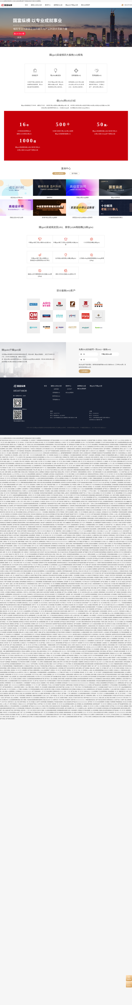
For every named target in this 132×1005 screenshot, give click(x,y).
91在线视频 (101, 687)
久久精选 (26, 632)
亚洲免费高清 (90, 446)
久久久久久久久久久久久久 (44, 529)
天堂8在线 (41, 446)
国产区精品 (3, 718)
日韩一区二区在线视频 (34, 493)
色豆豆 (98, 636)
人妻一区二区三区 (27, 645)
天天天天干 (95, 482)
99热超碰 (78, 440)
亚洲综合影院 (46, 453)
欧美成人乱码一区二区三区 (119, 562)
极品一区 (24, 444)
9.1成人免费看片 (93, 615)
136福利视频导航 (115, 448)
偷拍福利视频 (24, 518)
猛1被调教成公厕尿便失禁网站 (18, 522)
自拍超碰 (9, 640)
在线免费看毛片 (105, 685)
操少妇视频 (99, 476)
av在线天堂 (116, 446)
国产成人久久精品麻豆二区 (75, 529)
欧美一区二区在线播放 (85, 674)
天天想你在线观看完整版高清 (104, 556)
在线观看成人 (19, 446)
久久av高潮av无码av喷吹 (108, 661)
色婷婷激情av (19, 592)
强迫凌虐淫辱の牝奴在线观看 (89, 529)
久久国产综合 (116, 699)
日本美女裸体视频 (96, 510)
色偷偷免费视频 (4, 672)
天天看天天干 (122, 450)
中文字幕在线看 (54, 495)
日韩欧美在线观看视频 (73, 533)
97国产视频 (2, 469)
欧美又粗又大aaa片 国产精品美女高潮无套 (49, 505)
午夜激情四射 (108, 634)
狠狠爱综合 (80, 706)
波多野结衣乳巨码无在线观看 (119, 634)
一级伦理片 (61, 609)
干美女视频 (40, 480)
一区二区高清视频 (79, 611)
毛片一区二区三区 (116, 545)
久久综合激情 (94, 516)
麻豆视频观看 (66, 516)
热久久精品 (100, 531)
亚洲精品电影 (77, 695)
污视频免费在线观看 (23, 550)
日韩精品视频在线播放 (112, 554)
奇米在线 (33, 514)
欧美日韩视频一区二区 (44, 640)
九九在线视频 (94, 691)
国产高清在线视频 (16, 600)
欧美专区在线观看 (60, 708)
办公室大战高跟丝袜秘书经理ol (44, 543)
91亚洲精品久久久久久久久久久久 (23, 691)
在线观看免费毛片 (75, 524)
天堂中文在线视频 (71, 651)
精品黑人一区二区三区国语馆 (20, 628)
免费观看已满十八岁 (87, 623)
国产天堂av (64, 592)
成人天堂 (17, 701)
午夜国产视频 (16, 448)
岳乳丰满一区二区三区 (87, 645)
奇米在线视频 (72, 440)
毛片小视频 (103, 647)
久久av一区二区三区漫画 (11, 678)
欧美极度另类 (110, 552)
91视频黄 (118, 459)
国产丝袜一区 (13, 529)
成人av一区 (47, 585)
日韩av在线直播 (97, 712)
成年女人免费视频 (39, 472)
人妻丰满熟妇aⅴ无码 (56, 651)
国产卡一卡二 (117, 602)
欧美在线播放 (90, 577)
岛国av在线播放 (54, 491)
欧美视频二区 (74, 482)
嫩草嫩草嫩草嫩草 (86, 619)
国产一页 (120, 556)
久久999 (82, 573)
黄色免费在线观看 (52, 562)
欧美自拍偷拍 (121, 564)
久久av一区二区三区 (32, 585)
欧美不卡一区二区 (62, 579)
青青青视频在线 (104, 514)
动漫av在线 (101, 697)
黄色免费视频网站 (56, 482)
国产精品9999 (35, 655)
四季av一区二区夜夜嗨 (48, 455)
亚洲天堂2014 (11, 701)
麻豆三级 (52, 480)
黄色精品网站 (28, 450)
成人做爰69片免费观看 (91, 569)
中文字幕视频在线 (119, 463)
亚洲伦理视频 (3, 668)
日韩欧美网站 (95, 604)
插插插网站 (10, 524)
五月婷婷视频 (51, 604)
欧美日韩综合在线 (10, 617)
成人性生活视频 (41, 548)
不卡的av (24, 653)
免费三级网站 (8, 472)
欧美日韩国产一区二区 (87, 602)
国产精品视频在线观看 (114, 708)
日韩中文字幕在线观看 (14, 571)
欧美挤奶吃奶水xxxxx (55, 453)
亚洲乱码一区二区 (109, 636)
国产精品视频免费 (114, 632)
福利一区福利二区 (109, 543)
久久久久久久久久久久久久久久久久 (90, 585)
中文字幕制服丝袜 (29, 560)
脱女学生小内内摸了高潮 (10, 577)
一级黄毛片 (18, 613)
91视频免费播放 (9, 569)
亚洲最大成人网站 (73, 676)
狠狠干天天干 (71, 611)
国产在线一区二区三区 (25, 510)
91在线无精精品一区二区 (123, 569)
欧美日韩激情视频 (9, 463)
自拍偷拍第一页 (112, 712)
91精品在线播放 (113, 497)
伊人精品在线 (94, 467)
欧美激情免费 (31, 518)
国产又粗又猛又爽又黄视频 (108, 573)
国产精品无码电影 (96, 621)
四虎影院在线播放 (114, 444)
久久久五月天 (107, 714)
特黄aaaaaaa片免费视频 (43, 564)
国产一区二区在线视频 (26, 712)
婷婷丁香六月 (59, 640)
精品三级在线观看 (111, 529)
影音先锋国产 (126, 531)
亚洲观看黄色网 (65, 689)
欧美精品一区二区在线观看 (94, 486)
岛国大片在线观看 (60, 598)
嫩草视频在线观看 (69, 617)
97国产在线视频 (8, 581)
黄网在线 (85, 486)
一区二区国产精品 (122, 472)
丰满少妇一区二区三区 (5, 478)
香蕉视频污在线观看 (107, 617)
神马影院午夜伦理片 (66, 588)
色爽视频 (126, 706)
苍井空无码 (112, 575)
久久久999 (20, 674)
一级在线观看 (22, 697)
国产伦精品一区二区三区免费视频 (71, 672)
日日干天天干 (68, 499)
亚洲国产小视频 (37, 632)
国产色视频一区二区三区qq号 (74, 480)
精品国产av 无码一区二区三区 (39, 531)
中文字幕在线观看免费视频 (78, 558)
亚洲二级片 (21, 560)
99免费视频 (114, 638)
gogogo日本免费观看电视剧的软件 (36, 596)
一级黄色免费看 (71, 518)
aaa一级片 (45, 450)
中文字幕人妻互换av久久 (82, 520)
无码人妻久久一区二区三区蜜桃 (115, 621)
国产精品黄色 (43, 476)
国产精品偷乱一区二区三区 (118, 710)
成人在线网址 (10, 505)
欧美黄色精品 (105, 708)
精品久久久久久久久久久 (15, 440)
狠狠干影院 (117, 689)
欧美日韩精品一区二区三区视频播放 (52, 583)
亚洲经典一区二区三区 (57, 704)
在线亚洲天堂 (41, 558)
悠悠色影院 (5, 497)
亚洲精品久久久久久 (114, 653)
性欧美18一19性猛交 (104, 575)
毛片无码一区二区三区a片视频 (116, 474)
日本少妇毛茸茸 (109, 592)
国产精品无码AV (125, 647)
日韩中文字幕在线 (120, 535)
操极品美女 (118, 524)
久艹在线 (88, 493)
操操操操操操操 (67, 712)
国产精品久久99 (67, 642)
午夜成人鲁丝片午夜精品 (16, 657)
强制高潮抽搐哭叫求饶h (68, 560)
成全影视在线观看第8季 (83, 678)
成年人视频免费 (77, 465)
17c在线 (112, 689)
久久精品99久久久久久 (117, 531)
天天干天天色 (35, 674)
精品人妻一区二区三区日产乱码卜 (120, 680)
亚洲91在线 (39, 482)
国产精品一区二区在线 (116, 649)
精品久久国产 (86, 503)
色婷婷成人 (73, 545)
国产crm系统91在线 (62, 558)
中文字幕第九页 (20, 467)
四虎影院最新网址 (49, 444)
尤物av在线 (92, 668)
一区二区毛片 (99, 693)
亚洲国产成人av (67, 501)
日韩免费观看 (3, 524)
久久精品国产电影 (86, 588)
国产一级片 (92, 465)
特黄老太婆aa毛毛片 (95, 600)
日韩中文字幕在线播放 (62, 497)
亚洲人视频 (69, 550)
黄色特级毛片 (48, 617)
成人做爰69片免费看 (68, 575)
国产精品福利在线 (97, 685)
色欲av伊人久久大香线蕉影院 (117, 604)
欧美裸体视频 (46, 480)
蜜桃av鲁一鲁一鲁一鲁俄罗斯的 (54, 531)
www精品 (90, 670)
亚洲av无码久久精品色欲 (102, 535)
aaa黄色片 (67, 493)
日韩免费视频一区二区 (113, 691)
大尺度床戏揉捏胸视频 (7, 666)
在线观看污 (25, 670)
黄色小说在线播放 (22, 543)
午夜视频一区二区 (102, 537)
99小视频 (127, 611)
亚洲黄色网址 (78, 581)
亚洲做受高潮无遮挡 (80, 510)
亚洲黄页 (33, 623)
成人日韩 (26, 590)
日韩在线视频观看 (69, 598)
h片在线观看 (33, 661)
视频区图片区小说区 (124, 691)
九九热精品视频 (120, 518)
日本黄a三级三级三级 (39, 463)
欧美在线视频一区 (49, 463)
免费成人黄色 (23, 619)
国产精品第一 (72, 621)
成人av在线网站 (15, 697)
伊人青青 (78, 621)
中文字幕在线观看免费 (97, 655)
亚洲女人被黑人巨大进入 (86, 583)
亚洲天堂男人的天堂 (55, 638)
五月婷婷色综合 (123, 446)
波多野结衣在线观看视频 (91, 594)
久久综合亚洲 (89, 558)
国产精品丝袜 (74, 579)
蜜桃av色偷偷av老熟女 (119, 520)
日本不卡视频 (63, 714)
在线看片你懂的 (64, 697)
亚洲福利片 (94, 533)
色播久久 (48, 613)
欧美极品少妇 (79, 689)
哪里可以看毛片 (83, 638)
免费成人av (77, 655)
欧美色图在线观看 (89, 664)
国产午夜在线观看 (8, 545)
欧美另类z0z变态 (86, 592)
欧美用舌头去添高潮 (66, 482)
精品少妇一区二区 (27, 607)
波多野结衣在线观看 (75, 573)
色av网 (8, 480)
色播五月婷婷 (39, 592)
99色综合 (27, 621)
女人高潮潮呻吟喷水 (37, 465)
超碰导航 (7, 529)
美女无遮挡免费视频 (106, 484)
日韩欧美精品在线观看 (19, 598)
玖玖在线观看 (20, 636)
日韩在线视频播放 (65, 484)
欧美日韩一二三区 (25, 710)
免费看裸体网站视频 (76, 588)
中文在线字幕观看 (60, 499)
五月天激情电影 (20, 450)
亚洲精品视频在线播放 (119, 672)
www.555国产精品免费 (101, 554)
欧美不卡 (19, 653)
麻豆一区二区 (12, 467)
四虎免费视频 (39, 581)
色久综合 (68, 507)
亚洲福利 (82, 575)
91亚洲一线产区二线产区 (72, 446)
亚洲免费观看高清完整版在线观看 (57, 569)
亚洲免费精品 (12, 446)
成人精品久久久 (83, 640)
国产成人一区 (112, 524)
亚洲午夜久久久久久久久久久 (36, 569)
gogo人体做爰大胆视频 (5, 630)
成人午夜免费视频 (88, 497)
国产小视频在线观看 (94, 611)
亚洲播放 (102, 649)
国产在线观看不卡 (41, 590)
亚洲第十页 (114, 453)
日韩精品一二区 (105, 590)
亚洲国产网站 (6, 459)
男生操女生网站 (4, 680)
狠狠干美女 (35, 693)
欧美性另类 (56, 714)
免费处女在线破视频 (62, 467)
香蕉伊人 (86, 611)
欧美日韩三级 (117, 607)
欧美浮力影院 (124, 476)
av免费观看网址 (71, 526)
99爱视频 (71, 497)
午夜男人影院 (104, 621)
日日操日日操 (98, 640)
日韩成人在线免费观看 (101, 683)
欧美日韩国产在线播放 (13, 626)
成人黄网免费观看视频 (98, 670)
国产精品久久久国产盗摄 (13, 535)
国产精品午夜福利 (60, 632)
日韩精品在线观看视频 (34, 488)
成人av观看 (44, 533)
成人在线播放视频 (41, 621)
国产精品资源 (70, 655)
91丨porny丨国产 (107, 531)
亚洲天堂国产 (85, 455)
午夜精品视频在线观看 (103, 653)
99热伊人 (81, 453)
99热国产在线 (93, 636)
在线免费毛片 (25, 488)
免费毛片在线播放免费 (45, 545)
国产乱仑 (95, 497)
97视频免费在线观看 (118, 664)
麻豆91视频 (23, 699)
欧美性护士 (55, 636)
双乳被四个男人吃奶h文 (50, 600)
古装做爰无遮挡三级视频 (71, 678)
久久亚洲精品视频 (20, 708)
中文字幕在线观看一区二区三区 (62, 524)
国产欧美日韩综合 (127, 666)
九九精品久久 (23, 642)
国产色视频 (82, 450)
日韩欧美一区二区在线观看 (41, 687)
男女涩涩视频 (38, 533)
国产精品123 (35, 704)
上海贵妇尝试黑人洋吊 (93, 626)
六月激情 (36, 560)
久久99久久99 (119, 697)
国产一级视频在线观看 (69, 448)
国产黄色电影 (106, 495)
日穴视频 (104, 668)
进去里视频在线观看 (90, 607)
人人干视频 (60, 672)
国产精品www (126, 556)
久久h (65, 486)
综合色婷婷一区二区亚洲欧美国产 (57, 594)
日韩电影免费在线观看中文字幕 (82, 505)
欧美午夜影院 (69, 649)
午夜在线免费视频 (122, 685)
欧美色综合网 (42, 497)
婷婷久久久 (63, 510)
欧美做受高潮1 (8, 588)
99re (81, 655)
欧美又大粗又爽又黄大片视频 (48, 689)
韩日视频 (95, 537)
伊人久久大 (100, 545)
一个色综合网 (109, 450)
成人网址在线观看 (33, 491)
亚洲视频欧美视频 (21, 476)
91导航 (118, 657)
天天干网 (86, 507)
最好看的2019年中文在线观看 (32, 497)
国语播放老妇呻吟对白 (75, 619)
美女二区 (80, 670)
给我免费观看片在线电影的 (101, 659)
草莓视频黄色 (89, 522)
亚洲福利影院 (121, 642)
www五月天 (115, 611)
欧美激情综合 (70, 623)
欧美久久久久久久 (47, 550)
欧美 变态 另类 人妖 (10, 512)
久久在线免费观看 (24, 706)
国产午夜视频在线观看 (53, 450)
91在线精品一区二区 (79, 497)
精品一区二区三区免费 (32, 619)
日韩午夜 (110, 611)
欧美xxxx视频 (110, 507)
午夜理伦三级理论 (32, 543)
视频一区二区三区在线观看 (89, 556)
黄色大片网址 (45, 706)
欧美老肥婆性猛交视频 (120, 573)
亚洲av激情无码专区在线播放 (55, 575)
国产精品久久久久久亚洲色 (85, 685)
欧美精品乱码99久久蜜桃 (91, 630)
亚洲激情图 (82, 474)
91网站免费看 (124, 510)
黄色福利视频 (59, 642)
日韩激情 (129, 548)
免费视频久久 (66, 455)
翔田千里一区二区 (19, 554)
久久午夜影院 (73, 488)
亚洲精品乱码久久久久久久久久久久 (68, 613)
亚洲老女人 (65, 636)
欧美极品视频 (91, 495)
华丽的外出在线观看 (23, 478)
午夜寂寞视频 (35, 562)
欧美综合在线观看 (125, 545)
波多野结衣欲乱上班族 (50, 554)
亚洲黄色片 (79, 535)
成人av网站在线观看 (62, 600)
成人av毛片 (99, 661)
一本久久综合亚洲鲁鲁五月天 (27, 634)
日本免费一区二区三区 (108, 577)
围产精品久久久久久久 (48, 626)
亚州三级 (103, 526)
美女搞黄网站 (106, 689)
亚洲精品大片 (13, 450)
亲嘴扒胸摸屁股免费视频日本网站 (81, 469)
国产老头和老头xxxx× (92, 562)
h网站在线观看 (51, 598)
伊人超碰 (9, 453)
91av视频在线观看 (85, 632)
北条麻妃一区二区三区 (57, 461)
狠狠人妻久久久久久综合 (69, 596)
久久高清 (106, 524)
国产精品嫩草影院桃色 (123, 704)
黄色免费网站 (95, 444)
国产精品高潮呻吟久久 (8, 687)
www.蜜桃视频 (64, 518)
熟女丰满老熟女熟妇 (52, 552)
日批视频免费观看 (85, 545)
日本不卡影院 (57, 653)
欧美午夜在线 (88, 573)
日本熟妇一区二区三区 (109, 655)
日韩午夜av (75, 571)
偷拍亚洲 (83, 448)
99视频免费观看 (33, 657)
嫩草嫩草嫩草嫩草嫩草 (66, 453)
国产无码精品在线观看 (50, 596)
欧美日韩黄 (80, 507)
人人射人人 (66, 529)
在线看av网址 (10, 531)
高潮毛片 (120, 666)
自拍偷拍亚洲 (63, 450)
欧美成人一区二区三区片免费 (66, 495)
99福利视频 (15, 560)
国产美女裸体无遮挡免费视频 (99, 552)
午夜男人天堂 (28, 541)
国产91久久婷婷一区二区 (41, 520)
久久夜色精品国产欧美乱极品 (33, 647)
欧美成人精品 (44, 539)
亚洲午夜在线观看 (70, 459)
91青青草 (96, 518)
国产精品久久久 (61, 664)
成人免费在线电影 (106, 594)
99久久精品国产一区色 (81, 604)
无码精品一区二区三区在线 (42, 535)
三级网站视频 (28, 695)
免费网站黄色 (42, 541)
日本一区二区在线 (108, 598)
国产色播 (29, 704)
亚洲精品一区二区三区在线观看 (69, 566)
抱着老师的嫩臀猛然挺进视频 (20, 495)
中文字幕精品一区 (100, 469)
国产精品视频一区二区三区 (106, 571)
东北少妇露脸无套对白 (61, 556)
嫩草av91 (117, 455)
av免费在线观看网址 (102, 529)
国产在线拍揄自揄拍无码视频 (85, 482)
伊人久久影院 (29, 653)
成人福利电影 (32, 659)
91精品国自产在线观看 (39, 628)
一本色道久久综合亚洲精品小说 (45, 619)
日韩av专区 (22, 461)
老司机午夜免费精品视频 (58, 520)
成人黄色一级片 (14, 609)
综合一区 (74, 708)
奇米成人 (22, 442)
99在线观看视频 (30, 537)
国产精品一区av (87, 598)
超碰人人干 (10, 461)
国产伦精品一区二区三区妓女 (7, 655)
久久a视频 (40, 693)
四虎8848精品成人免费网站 (109, 678)
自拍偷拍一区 (67, 478)
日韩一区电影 (56, 577)
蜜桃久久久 (126, 623)
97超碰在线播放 (107, 545)
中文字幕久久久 (62, 543)
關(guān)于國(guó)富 (72, 5)
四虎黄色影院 (19, 645)
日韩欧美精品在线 (118, 501)
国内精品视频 (88, 499)
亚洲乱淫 (35, 653)
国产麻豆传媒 (16, 524)
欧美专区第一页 (15, 630)
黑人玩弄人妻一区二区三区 (46, 566)
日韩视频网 (94, 453)
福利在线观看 (15, 640)
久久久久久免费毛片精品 (56, 457)
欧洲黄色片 (43, 495)
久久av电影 (30, 628)
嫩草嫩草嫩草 (77, 560)
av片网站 (53, 693)
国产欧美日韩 (124, 615)
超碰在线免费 (98, 495)
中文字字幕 (61, 699)
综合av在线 (81, 659)
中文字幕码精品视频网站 (34, 689)
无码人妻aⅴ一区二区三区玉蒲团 (116, 590)
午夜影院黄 (76, 685)
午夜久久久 (26, 672)
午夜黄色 (105, 440)
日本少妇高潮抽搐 (109, 446)
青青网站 (85, 670)
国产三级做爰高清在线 (125, 467)
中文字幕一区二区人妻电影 (44, 461)
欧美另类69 (21, 615)
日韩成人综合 (30, 444)
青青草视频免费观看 (78, 543)
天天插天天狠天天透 (30, 442)
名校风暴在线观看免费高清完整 (30, 503)
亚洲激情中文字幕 (43, 562)
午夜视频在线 (98, 678)
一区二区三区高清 (4, 647)
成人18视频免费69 (100, 450)
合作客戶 (69, 389)
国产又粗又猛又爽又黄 (69, 668)
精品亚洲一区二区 (58, 455)
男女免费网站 (58, 604)
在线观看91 (43, 683)
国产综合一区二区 (32, 564)
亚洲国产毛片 (89, 448)
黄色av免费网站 (34, 510)
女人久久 (64, 651)
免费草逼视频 (69, 685)
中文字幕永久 (63, 602)
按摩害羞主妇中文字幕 (27, 716)
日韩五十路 (70, 600)
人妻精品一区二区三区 (88, 706)
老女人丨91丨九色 (57, 566)
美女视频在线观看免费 (75, 455)
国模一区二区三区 (7, 638)
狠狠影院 (13, 501)
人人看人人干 (6, 704)
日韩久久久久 (100, 539)
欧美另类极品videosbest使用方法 (15, 672)
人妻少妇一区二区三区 (50, 501)
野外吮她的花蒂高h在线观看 (75, 552)
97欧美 (47, 541)
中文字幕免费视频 (50, 708)
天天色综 (113, 714)
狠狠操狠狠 (112, 615)
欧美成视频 (16, 632)
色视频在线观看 (114, 600)
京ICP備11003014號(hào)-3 (99, 427)
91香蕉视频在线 (114, 666)
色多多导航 (17, 655)
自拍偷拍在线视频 (24, 524)
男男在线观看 (127, 661)
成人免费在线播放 (29, 626)
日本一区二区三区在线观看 (55, 535)
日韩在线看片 (43, 636)
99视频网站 (51, 516)
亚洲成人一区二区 (82, 446)
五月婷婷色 (58, 689)
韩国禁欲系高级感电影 (60, 480)
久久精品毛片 (120, 469)
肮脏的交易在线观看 (112, 564)
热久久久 (4, 453)
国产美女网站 (34, 664)
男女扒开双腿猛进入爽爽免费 (121, 543)
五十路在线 (6, 575)
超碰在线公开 (39, 474)
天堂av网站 (41, 664)
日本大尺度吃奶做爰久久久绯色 (98, 541)
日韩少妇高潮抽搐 (72, 562)
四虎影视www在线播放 (111, 579)
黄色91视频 (94, 588)
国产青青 (37, 566)
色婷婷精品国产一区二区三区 (100, 704)
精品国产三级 (65, 676)
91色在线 (88, 647)
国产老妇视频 (27, 545)
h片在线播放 (114, 594)
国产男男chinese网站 (99, 446)
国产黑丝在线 (87, 628)
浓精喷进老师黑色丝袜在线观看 (25, 469)
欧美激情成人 (127, 469)
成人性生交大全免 (83, 657)
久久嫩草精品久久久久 (64, 573)
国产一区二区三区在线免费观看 (30, 558)
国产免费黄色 (107, 448)
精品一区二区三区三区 (42, 630)
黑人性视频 (42, 617)
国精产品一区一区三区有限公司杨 (102, 602)
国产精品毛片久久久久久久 (34, 512)
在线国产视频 (33, 575)
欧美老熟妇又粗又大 (109, 560)
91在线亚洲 (10, 628)
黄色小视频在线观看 (121, 583)
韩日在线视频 (19, 512)
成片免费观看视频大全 (64, 619)
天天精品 (125, 554)
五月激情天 (81, 579)
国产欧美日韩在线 (22, 649)
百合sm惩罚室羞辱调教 (44, 560)
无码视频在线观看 (123, 444)
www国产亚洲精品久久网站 (69, 535)
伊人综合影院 (106, 478)
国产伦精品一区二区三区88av (39, 607)
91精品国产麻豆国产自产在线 (95, 501)
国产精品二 (43, 642)
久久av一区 (47, 628)
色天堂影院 (3, 516)
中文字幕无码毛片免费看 (24, 661)
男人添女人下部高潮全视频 (41, 666)
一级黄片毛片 (77, 539)
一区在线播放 (45, 512)
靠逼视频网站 (75, 499)
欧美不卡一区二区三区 (5, 518)
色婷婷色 (104, 638)
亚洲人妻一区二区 (107, 628)
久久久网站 (21, 453)
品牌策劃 (56, 389)
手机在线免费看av (76, 585)
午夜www (42, 573)
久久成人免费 (39, 615)
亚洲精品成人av (58, 442)
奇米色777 (16, 510)
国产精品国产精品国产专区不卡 (71, 514)
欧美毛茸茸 (82, 600)
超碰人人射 (12, 583)
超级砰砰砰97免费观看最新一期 (77, 647)
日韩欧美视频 (14, 480)
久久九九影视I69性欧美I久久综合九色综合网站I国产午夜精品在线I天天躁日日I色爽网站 (20, 1)
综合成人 (63, 649)
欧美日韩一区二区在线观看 (32, 697)
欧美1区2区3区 (22, 520)
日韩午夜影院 (96, 566)
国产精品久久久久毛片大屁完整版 (13, 548)
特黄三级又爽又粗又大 (16, 558)
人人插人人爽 (117, 514)
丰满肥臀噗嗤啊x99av (64, 505)
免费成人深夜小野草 (58, 661)
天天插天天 (11, 457)
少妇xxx (96, 657)
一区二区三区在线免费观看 (30, 554)
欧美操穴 (26, 564)
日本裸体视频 (115, 484)
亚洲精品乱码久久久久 (57, 691)
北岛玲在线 (101, 543)
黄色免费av (16, 455)
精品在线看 (76, 450)
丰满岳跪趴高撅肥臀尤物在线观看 (92, 548)
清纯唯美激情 (102, 592)
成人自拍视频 (54, 678)
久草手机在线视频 (60, 659)
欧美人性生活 (12, 539)
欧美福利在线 (123, 550)
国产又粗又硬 (60, 501)
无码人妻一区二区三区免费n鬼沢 (92, 571)
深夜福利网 (6, 695)
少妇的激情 (91, 455)
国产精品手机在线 (34, 446)
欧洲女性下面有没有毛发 (24, 514)
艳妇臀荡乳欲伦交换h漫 (96, 505)
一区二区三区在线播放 (75, 653)
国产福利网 (107, 558)
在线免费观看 (32, 535)
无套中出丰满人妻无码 (53, 602)
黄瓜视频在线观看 (47, 581)
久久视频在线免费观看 (109, 693)
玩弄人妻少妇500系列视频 (49, 514)
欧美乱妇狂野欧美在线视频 (32, 507)
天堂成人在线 (110, 647)
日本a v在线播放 (99, 524)
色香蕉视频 (97, 455)
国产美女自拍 (120, 695)
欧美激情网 (10, 632)
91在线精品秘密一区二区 (39, 600)
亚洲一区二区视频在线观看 (29, 526)
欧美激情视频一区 (26, 440)
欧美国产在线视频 (126, 522)
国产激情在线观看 (10, 718)
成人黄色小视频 (8, 533)
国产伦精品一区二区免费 (18, 533)
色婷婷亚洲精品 (76, 632)
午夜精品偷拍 (31, 472)
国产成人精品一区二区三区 (77, 691)
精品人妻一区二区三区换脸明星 (87, 609)
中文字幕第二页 (69, 664)
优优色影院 (32, 484)
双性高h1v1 (116, 571)
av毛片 (119, 600)
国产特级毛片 (74, 472)
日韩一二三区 (67, 691)
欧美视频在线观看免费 (15, 664)
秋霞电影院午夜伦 (103, 550)
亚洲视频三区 (68, 632)
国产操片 (63, 638)
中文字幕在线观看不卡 (44, 499)
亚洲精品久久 (111, 499)
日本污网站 (65, 661)
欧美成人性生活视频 (10, 714)
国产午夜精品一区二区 (120, 655)
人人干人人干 (80, 531)
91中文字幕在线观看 (94, 550)
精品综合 (93, 699)
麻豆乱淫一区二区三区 (67, 465)
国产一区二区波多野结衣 (81, 590)
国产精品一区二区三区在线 (116, 706)
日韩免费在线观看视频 (32, 529)
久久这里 (105, 607)
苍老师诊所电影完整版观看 (46, 493)
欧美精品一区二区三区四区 (104, 533)
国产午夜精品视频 (19, 556)
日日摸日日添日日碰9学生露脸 (60, 611)
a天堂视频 (37, 518)
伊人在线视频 (7, 501)
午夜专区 (5, 712)
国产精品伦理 (52, 556)
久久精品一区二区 (113, 503)
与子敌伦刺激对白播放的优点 (57, 615)
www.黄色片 (58, 693)
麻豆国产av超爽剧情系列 (47, 522)
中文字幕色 (86, 543)
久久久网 (76, 474)
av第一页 (12, 575)
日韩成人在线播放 (31, 486)
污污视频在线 (74, 461)
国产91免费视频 (6, 661)
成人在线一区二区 (91, 590)
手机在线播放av (124, 657)
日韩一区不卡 (103, 507)
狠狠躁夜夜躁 (59, 666)
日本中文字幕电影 (60, 512)
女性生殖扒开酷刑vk (74, 609)
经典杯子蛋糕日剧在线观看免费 (104, 562)
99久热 (124, 701)
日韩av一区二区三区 (9, 510)
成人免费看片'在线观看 (42, 598)
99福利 (120, 522)
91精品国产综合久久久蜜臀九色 (11, 520)
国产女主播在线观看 (80, 537)
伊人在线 (104, 472)
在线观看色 (80, 457)
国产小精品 (12, 645)
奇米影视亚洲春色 (110, 716)
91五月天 (55, 664)
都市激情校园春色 (40, 659)
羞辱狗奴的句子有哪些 (74, 444)
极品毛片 (65, 539)
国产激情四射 (41, 491)
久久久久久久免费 (64, 440)
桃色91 (80, 569)
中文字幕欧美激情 (63, 533)
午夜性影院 (121, 611)
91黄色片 (24, 678)
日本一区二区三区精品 (53, 533)
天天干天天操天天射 (96, 573)
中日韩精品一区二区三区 (85, 514)
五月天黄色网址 (14, 514)
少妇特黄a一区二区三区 (74, 463)
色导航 (77, 459)
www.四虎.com (91, 638)
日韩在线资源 (129, 505)
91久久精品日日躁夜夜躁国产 (40, 716)
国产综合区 (7, 697)
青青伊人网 (23, 579)
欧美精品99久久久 (31, 581)
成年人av (109, 638)
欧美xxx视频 (102, 716)
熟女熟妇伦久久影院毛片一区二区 (107, 626)
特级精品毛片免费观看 (5, 522)
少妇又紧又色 (35, 541)
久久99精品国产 (95, 596)
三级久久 (94, 531)
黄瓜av (46, 516)
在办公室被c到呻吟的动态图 (122, 626)
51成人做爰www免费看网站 (8, 691)
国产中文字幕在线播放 (102, 588)
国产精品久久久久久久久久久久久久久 (34, 453)
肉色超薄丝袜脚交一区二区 (61, 474)
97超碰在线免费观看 (62, 550)
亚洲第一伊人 (46, 615)
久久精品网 (16, 461)
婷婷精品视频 (90, 518)
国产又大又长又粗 (127, 461)
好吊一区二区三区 (40, 623)
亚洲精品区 (47, 472)
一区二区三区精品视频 (46, 691)
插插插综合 (47, 446)
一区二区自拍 (49, 510)
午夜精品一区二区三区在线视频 (53, 655)
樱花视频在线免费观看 (27, 668)
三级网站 (64, 526)
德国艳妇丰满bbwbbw (104, 518)
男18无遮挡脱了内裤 (32, 480)
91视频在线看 (13, 636)
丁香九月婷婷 (16, 562)
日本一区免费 (112, 659)
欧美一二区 (107, 649)
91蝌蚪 (8, 668)
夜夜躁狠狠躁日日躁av (32, 583)
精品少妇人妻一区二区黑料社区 (94, 461)
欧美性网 (64, 670)
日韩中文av (26, 592)
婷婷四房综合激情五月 (62, 562)
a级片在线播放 (15, 581)
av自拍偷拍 (106, 632)
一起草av (92, 503)
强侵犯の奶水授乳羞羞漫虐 (105, 710)
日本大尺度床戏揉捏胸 (125, 465)
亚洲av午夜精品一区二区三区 (75, 503)
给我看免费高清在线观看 (58, 617)
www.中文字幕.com (16, 474)
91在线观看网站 (27, 611)
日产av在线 (92, 469)
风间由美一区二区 (77, 491)
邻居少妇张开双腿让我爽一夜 (62, 444)
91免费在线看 (118, 577)
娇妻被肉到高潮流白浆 (46, 634)
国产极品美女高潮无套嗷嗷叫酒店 (118, 457)
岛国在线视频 (15, 638)
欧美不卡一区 (43, 467)
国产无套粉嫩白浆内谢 (56, 676)
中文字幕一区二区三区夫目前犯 (42, 676)
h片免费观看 (112, 701)
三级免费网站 (120, 482)
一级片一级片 (61, 716)
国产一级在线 (17, 531)
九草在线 (9, 491)
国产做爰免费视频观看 (26, 604)
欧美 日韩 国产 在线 (42, 552)
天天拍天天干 (10, 598)
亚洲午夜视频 (59, 647)
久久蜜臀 (105, 619)
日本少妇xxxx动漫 (111, 516)
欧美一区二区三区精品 (25, 562)
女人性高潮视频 (95, 710)
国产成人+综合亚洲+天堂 (41, 680)
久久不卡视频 (122, 533)
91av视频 (94, 535)
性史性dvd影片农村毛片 (112, 676)
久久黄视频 (102, 706)
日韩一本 (117, 645)
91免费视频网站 (9, 594)
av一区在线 (8, 469)
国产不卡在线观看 (8, 615)
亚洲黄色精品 (112, 535)
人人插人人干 (68, 659)
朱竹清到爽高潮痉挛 (21, 529)
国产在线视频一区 (97, 617)
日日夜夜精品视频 (70, 510)
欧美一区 (48, 621)
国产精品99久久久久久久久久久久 (79, 701)
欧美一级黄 (26, 455)
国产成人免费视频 (59, 478)
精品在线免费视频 (61, 548)
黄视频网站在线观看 (118, 617)
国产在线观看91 (78, 623)
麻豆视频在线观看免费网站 (124, 596)
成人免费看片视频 (16, 472)
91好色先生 (13, 653)
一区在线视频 (76, 575)
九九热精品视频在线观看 (84, 693)
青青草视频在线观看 (67, 571)
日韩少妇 (56, 657)
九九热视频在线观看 (13, 680)
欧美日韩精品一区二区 (14, 482)
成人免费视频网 (88, 531)
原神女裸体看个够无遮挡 (74, 583)
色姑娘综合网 (39, 486)
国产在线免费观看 (59, 448)
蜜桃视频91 (99, 642)
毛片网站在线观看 (51, 680)
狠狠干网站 (26, 539)
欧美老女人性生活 (124, 588)
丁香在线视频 (19, 539)
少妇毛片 (59, 560)
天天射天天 (67, 472)
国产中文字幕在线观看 (70, 520)
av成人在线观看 (12, 676)
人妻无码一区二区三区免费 (34, 495)
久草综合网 (93, 693)
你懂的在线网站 (37, 668)
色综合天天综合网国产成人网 (86, 459)
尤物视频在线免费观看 (34, 577)
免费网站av (64, 655)
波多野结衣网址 (101, 569)
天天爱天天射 (93, 539)
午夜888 (99, 594)
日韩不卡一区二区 (36, 604)
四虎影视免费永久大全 (98, 583)
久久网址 (96, 706)
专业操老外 (97, 526)
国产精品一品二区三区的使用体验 (23, 623)
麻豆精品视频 (47, 693)
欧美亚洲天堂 (99, 619)
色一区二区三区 (42, 588)
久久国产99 (38, 701)
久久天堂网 (97, 647)
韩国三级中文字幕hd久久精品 (16, 693)
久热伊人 (35, 588)
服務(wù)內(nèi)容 (36, 5)
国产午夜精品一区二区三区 (57, 695)
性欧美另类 (39, 526)
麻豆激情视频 (40, 457)
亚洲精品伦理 (87, 453)
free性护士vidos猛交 (71, 486)
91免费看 (107, 469)
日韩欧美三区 (88, 484)
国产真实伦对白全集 (39, 594)
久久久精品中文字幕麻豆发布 (92, 575)
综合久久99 (23, 463)
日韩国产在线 (92, 642)
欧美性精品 (95, 634)
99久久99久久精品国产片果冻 (19, 507)
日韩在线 (67, 609)
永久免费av (67, 657)
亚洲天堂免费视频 (84, 463)
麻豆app (93, 579)
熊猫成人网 (38, 442)
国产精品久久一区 (118, 539)
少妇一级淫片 (6, 583)
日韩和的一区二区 (103, 474)
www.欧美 (38, 478)
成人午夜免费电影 (113, 512)
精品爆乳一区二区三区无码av (41, 602)
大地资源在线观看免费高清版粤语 (35, 699)
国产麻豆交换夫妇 (106, 505)
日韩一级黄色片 (25, 552)
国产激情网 (76, 600)
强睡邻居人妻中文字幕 (115, 558)
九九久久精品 (110, 537)
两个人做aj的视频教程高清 (125, 687)
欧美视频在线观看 (98, 664)
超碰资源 (6, 693)
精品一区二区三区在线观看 (47, 442)
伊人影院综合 (99, 440)
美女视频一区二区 (69, 638)
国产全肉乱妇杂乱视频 (108, 442)
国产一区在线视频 (106, 640)
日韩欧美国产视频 (51, 484)
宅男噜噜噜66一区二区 (52, 579)
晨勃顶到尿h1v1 (20, 683)
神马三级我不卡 (25, 613)
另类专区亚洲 (48, 623)
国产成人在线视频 (58, 712)
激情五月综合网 (118, 636)
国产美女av (47, 678)
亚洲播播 (28, 573)
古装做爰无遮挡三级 (7, 564)
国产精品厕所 (84, 666)
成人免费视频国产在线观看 (99, 522)
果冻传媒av (84, 577)
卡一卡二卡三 (35, 685)
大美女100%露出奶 (86, 535)
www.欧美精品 (36, 516)
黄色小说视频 (56, 510)
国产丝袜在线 (87, 579)
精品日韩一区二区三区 (8, 611)
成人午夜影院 (73, 484)
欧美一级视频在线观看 (125, 653)
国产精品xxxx (62, 459)
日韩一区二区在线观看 (8, 465)
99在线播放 (25, 689)
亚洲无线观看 (119, 575)
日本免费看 (19, 602)
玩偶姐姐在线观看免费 (57, 529)
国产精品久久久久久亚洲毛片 (35, 649)
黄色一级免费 (66, 647)
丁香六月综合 (78, 687)
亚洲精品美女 (73, 516)
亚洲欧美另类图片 (119, 661)
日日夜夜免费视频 (7, 486)
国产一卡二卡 (28, 609)
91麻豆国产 (46, 486)
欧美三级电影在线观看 (26, 571)
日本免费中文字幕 (102, 516)
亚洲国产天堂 (82, 493)
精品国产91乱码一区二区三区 (111, 687)
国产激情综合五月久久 (120, 716)
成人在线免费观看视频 (81, 518)
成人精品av (124, 600)
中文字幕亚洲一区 (4, 467)
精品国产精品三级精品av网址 (57, 472)
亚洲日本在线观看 (77, 564)
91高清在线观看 (103, 611)
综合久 (85, 689)
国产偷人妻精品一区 (105, 581)
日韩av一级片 (89, 613)
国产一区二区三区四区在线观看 (102, 666)
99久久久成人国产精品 (104, 482)
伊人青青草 (91, 520)
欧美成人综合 (107, 583)
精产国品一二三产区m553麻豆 (19, 486)
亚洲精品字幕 (66, 457)
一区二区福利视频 (103, 613)
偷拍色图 (2, 463)
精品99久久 (78, 645)
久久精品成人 (98, 512)
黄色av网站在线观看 (23, 596)
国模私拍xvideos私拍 (112, 704)
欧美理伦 (85, 676)
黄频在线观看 (54, 507)
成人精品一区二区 (69, 687)
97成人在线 (101, 634)
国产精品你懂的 (104, 548)
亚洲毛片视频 (61, 678)
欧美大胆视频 (72, 689)
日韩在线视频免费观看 (118, 480)
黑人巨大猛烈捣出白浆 (23, 680)
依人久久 (31, 602)
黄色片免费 (84, 560)
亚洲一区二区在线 (11, 499)
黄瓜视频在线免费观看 (111, 569)
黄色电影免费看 (127, 516)
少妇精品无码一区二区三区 (32, 579)
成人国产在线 (127, 480)
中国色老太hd (89, 510)
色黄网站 (23, 548)
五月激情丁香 (26, 446)
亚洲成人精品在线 (7, 474)
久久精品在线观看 (22, 480)
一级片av (82, 467)
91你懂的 (47, 573)
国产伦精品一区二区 (100, 579)
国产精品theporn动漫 (29, 533)
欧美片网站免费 (35, 467)
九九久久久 (101, 560)
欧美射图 (69, 558)
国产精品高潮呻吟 (95, 581)
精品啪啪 (71, 695)
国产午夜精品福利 (44, 518)
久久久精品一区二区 (124, 619)
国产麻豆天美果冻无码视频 (105, 467)
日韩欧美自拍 (59, 596)
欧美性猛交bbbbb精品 (26, 465)
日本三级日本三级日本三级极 (37, 710)
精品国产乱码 (70, 556)
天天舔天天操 (59, 680)
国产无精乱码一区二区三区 (53, 697)
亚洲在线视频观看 (98, 488)
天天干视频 (79, 541)
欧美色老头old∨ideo (19, 590)
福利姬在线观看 (31, 676)
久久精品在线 (87, 457)
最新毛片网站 (69, 543)
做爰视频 (79, 545)
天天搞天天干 (74, 642)
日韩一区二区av (35, 545)
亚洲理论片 (69, 548)
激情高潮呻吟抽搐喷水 (112, 472)
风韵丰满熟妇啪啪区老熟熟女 (33, 476)
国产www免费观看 (71, 607)
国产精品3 (87, 600)
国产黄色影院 (99, 689)
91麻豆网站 (52, 640)
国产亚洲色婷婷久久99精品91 (107, 566)
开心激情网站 (113, 482)
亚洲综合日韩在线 (30, 638)
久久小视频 (53, 446)
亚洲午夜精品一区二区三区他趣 (27, 701)
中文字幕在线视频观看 (124, 632)
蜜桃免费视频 (64, 583)
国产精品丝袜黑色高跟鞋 (111, 674)
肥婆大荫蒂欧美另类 (86, 621)
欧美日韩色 (18, 617)
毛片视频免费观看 (110, 455)
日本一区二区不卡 (85, 480)
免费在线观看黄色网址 (37, 450)
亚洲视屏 (6, 676)
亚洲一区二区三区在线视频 (74, 577)
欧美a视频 (8, 558)
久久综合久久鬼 (89, 617)
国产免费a (49, 636)
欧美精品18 (109, 522)
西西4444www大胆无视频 (105, 585)
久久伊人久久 (35, 609)
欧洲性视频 (44, 701)
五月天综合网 (15, 564)
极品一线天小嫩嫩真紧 (65, 522)
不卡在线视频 (99, 607)
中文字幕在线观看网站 (33, 505)
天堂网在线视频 (49, 714)
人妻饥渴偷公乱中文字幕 (51, 558)
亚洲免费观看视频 (74, 493)
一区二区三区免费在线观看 (35, 455)
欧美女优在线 (43, 579)
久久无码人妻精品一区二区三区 (98, 493)
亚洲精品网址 (32, 478)
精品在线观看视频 (47, 482)
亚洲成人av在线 (42, 653)
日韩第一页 (91, 657)
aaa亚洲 (69, 579)
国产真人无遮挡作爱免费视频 (49, 632)
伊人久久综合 (23, 594)
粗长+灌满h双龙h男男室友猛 (92, 474)
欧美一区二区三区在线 (26, 655)
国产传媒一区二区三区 (85, 444)
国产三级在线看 (93, 564)
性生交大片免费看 (108, 670)
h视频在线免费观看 (37, 695)
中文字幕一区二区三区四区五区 (74, 602)
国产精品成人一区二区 (11, 659)
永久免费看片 (18, 488)
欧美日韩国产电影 (60, 687)
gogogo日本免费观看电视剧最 (65, 564)
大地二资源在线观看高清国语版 (47, 524)
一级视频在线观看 (51, 645)
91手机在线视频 (114, 685)
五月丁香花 (74, 531)
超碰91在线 (92, 512)
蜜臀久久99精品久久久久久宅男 (47, 647)
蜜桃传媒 (8, 550)
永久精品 (20, 526)
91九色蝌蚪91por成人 (82, 708)
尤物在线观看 (15, 453)
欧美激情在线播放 (78, 598)
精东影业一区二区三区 (16, 670)
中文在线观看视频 (102, 691)
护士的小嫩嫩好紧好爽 (29, 556)
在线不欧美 (129, 634)
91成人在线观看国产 (45, 670)
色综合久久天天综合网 (113, 465)
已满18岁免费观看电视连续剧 (102, 503)
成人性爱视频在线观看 (123, 676)
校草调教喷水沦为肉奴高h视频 (58, 545)
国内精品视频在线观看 (79, 664)
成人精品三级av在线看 (110, 697)
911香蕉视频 (61, 668)
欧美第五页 (53, 499)
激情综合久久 (87, 691)
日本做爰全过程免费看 (10, 566)
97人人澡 (54, 550)
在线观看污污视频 (98, 577)
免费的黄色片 (39, 556)
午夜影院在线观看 (122, 512)
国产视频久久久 (86, 541)
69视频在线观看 (116, 467)
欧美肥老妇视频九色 (126, 514)
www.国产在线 (57, 649)
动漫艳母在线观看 (28, 636)
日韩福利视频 (124, 459)
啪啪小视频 (6, 450)
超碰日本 (79, 634)
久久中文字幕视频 (4, 636)
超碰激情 (77, 638)
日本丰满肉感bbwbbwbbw (48, 448)
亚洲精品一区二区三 (113, 440)
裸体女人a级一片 (124, 448)
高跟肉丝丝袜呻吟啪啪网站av (48, 478)
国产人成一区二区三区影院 (113, 668)
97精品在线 (83, 440)
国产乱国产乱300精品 (19, 497)
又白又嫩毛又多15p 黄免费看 (46, 609)
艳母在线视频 (35, 640)
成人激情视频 (58, 592)
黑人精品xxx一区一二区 (15, 716)
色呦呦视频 (28, 685)
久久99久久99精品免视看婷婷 (89, 476)
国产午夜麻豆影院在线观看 (20, 505)
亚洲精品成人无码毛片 (16, 668)
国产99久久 (24, 617)
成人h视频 (70, 626)
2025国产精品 (58, 476)
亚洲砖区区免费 (99, 714)
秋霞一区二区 (22, 638)
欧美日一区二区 (66, 442)
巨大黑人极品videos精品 (85, 533)
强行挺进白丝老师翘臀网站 (38, 571)
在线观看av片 (87, 467)
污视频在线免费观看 (23, 493)
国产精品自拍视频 (55, 440)
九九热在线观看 (28, 674)
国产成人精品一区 (4, 689)
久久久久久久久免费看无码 (18, 685)
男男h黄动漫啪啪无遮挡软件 (80, 626)
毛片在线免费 (55, 488)
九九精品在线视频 (96, 623)
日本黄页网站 (98, 638)
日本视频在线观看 (14, 647)
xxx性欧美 (56, 619)
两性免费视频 (29, 516)
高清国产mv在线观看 (40, 638)
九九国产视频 (126, 630)
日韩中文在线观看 (69, 512)
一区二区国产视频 (17, 588)
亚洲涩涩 (107, 706)
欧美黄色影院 (62, 491)
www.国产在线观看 (108, 539)
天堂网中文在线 (73, 457)
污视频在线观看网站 (51, 467)
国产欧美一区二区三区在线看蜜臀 (28, 630)
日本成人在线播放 (78, 556)
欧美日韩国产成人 (127, 678)
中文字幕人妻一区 (86, 581)
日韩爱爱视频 (32, 550)
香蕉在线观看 (97, 459)
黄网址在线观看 (91, 554)
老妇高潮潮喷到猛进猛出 (73, 467)
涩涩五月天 (93, 450)
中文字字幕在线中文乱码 (87, 653)
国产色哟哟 (24, 531)
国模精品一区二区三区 (68, 666)
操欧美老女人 (25, 602)
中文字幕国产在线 (21, 537)
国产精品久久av (52, 666)
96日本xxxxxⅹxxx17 (26, 664)
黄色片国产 (95, 499)
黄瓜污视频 (71, 474)
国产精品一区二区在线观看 (92, 649)
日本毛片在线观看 (17, 607)
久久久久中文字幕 (21, 573)
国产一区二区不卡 (8, 495)
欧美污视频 (94, 674)
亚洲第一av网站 (124, 640)
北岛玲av (69, 645)
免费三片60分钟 (85, 465)
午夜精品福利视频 (23, 535)
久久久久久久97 (83, 554)
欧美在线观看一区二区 (79, 594)
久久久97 (120, 554)
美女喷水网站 (16, 642)
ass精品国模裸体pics (52, 672)
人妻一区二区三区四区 (120, 693)
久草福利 (103, 455)
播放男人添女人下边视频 (16, 444)
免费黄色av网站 (30, 463)
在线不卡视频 (121, 674)
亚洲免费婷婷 (49, 588)
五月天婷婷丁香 (12, 585)
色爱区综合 (105, 645)
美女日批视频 (11, 488)
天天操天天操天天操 (78, 697)
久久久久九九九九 (125, 526)
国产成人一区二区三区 (21, 585)
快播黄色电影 (113, 488)
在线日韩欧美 (17, 687)
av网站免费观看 (113, 642)
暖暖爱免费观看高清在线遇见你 (13, 651)
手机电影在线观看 (58, 701)
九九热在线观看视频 (50, 571)
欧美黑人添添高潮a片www (12, 516)
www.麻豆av (61, 657)
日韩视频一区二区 (119, 478)
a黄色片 (21, 455)
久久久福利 (70, 539)
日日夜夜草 (67, 699)
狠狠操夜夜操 (52, 512)
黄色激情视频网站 (127, 474)
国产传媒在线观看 (95, 514)
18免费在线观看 (69, 674)
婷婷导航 (116, 552)
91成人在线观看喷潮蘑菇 (87, 488)
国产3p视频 (75, 659)
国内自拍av (111, 630)
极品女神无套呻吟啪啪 (22, 659)
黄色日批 (42, 577)
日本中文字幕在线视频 (61, 645)
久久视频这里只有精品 (28, 666)
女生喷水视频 (119, 623)
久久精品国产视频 (91, 440)
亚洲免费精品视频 (122, 497)
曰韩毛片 (89, 472)
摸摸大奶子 (71, 636)
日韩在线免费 (45, 526)
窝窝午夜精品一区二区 (106, 480)
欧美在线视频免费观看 (39, 444)
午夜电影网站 (89, 695)
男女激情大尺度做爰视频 (41, 537)
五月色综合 (79, 486)
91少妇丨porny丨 (46, 695)
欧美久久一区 (73, 507)
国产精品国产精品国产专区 (113, 486)
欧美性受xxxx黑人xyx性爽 (71, 615)
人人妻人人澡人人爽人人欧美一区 (24, 501)
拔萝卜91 (88, 450)
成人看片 (120, 609)
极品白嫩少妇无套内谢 (31, 457)
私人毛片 (46, 569)
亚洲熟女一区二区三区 (72, 670)
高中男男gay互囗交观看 (98, 558)
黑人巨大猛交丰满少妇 (63, 552)
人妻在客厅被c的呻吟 (85, 596)
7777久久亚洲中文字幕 (20, 457)
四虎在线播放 (114, 556)
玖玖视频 (107, 701)
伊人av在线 (127, 535)
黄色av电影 (39, 651)
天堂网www (25, 491)
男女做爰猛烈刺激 (65, 706)
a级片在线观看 (68, 708)
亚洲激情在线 (38, 514)
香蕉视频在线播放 (55, 613)
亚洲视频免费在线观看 (62, 710)
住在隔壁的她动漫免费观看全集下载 (35, 678)
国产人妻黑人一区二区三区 (22, 484)
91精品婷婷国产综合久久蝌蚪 (54, 503)
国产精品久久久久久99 (33, 499)
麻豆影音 (112, 478)
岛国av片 (12, 556)
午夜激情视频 (126, 714)
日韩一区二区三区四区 (113, 548)
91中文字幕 (4, 503)
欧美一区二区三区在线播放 (71, 569)
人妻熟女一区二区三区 (18, 545)
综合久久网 (43, 484)
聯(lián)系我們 (85, 5)
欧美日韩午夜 (44, 604)
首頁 (26, 5)
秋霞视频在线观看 (48, 661)
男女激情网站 (22, 516)
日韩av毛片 (81, 571)
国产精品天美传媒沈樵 (89, 659)
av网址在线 (103, 486)
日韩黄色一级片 (13, 537)
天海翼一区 (98, 668)
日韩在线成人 (92, 683)
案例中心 (48, 5)
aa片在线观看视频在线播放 (118, 628)
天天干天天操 (76, 495)
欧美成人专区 (84, 501)
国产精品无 (14, 469)
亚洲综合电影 (14, 526)
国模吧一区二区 (9, 562)
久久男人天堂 (69, 491)
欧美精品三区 (105, 512)
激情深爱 (78, 596)
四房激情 (50, 630)
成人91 (129, 476)
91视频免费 (118, 615)
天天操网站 (47, 491)
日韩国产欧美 (5, 457)
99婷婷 (118, 579)
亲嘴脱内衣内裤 (126, 649)
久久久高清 (5, 554)
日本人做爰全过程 (68, 469)
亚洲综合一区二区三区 (56, 670)
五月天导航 (34, 645)
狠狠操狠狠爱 (89, 537)
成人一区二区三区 (35, 573)
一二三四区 (19, 566)
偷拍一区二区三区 (18, 611)
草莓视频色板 (119, 701)
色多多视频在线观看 (113, 491)
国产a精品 (127, 518)
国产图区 (97, 507)
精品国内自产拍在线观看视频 (104, 453)
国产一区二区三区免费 (104, 604)
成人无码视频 (78, 704)
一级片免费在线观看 (97, 472)
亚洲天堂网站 (7, 670)
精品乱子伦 (11, 554)
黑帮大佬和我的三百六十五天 (78, 522)
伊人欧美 (98, 590)
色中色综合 (33, 651)
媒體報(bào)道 (58, 5)
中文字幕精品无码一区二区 (33, 642)
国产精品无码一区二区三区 (110, 609)
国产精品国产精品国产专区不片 (81, 636)
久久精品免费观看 (85, 539)
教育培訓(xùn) (56, 396)
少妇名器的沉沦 (115, 533)
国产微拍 (39, 575)
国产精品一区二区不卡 (21, 714)
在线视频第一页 (99, 442)
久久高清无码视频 (42, 645)
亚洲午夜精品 (17, 710)
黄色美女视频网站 (76, 501)
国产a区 (126, 683)
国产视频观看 (5, 446)
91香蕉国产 (55, 634)
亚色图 (106, 465)
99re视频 (89, 604)
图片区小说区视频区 (94, 463)
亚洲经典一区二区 (15, 442)
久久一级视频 (109, 541)
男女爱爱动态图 (84, 495)
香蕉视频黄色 (50, 701)
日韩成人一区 (41, 714)
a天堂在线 (99, 615)
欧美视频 (121, 484)
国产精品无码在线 (4, 440)
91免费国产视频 (57, 588)
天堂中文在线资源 (61, 446)
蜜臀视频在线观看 (80, 607)
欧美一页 (93, 619)
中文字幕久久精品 (119, 560)
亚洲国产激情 (17, 465)
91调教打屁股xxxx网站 (27, 588)
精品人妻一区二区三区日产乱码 (45, 469)
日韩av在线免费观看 (6, 543)
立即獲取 (84, 371)
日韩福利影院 (76, 550)
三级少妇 (70, 697)
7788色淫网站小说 (8, 455)
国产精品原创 (128, 520)
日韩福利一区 (117, 647)
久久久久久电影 (48, 577)
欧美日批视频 (94, 628)
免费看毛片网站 (72, 541)
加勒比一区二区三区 (105, 457)
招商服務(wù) (56, 392)
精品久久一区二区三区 (5, 507)
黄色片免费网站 (27, 640)
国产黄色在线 (14, 478)
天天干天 (15, 596)
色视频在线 (78, 448)
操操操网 (122, 495)
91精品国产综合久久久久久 (13, 619)
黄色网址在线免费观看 (26, 600)
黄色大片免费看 (66, 461)
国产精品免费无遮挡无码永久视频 (12, 604)
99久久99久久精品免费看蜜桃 (29, 474)
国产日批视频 (86, 668)
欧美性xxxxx (92, 678)
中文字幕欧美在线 (36, 712)
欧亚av (126, 598)
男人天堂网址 (91, 507)
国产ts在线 (95, 613)
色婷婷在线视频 (104, 463)
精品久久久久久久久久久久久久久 (51, 459)
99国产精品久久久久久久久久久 (15, 503)
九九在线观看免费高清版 (14, 699)
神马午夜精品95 (14, 704)
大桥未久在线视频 (66, 531)
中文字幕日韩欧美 (90, 442)
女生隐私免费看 (81, 613)
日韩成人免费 (64, 503)
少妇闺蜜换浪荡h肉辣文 (108, 501)
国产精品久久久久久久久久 (35, 706)
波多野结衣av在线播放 (111, 526)
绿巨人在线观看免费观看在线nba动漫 (123, 442)
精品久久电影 (34, 461)
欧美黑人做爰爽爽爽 (76, 442)
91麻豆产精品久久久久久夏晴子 (87, 714)
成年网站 (102, 636)
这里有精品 (52, 474)
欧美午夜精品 (32, 592)
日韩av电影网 (74, 478)
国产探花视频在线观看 (77, 548)
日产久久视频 (85, 564)
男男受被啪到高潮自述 (104, 444)
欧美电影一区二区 (111, 493)
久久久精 (110, 664)
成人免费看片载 (49, 590)
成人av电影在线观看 (22, 676)
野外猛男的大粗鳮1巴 (98, 448)
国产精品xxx (83, 524)
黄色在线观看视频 (51, 537)
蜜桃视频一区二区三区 (118, 598)
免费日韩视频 (21, 541)
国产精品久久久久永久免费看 (56, 486)
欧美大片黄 (45, 556)
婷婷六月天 (115, 450)
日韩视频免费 (42, 510)
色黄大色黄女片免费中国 (126, 645)
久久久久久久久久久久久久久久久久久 (59, 541)
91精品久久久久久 (22, 704)
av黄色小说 (49, 607)
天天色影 (113, 583)
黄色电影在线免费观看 (123, 503)
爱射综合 (55, 469)
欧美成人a (25, 512)
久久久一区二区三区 (88, 712)
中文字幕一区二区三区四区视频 (17, 695)
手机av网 (35, 469)
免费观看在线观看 (115, 640)
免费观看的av (119, 678)
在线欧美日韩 (13, 476)
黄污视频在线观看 (16, 552)
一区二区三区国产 (97, 672)
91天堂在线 (37, 634)
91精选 (90, 672)
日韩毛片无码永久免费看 (97, 598)
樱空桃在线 (110, 699)
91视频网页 (81, 661)
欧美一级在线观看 (72, 710)
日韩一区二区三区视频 (21, 499)
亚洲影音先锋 (41, 585)
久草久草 (89, 655)
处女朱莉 (32, 613)
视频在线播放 (33, 672)
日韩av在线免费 (67, 701)
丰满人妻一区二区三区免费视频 (85, 566)
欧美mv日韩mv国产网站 (33, 617)
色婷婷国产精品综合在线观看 (59, 623)
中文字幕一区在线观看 (92, 560)
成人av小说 (110, 613)
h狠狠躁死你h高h (91, 689)
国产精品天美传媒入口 (113, 619)
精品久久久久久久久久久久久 (65, 634)
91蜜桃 (75, 512)
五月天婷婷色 (12, 689)
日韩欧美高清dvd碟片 (126, 670)
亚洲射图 (21, 640)
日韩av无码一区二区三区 (16, 459)
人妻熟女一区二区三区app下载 (10, 541)
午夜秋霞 (29, 531)
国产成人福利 (56, 522)
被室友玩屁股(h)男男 (126, 708)
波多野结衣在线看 (4, 444)
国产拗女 (105, 664)
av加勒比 (48, 638)
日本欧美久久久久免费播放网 (13, 634)
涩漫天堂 (54, 581)
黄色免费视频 (119, 493)
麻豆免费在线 (66, 680)
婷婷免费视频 (23, 581)
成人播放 (68, 545)
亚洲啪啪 (127, 674)
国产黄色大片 (106, 488)
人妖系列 (124, 558)
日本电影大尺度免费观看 (22, 577)
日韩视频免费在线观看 (107, 672)
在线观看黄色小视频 (70, 537)
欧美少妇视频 (35, 708)
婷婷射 (48, 495)
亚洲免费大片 (30, 594)
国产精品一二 (125, 524)
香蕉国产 (114, 657)
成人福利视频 (50, 476)
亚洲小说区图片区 (95, 457)
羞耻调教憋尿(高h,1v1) (7, 596)
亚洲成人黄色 (24, 472)
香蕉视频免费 (36, 636)
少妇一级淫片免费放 (114, 495)
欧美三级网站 (9, 448)
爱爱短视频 (120, 461)
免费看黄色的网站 (38, 626)
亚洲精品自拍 (95, 716)
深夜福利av (28, 461)
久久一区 (58, 484)
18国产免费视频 (123, 566)
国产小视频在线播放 (80, 526)
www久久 (92, 647)
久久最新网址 (58, 571)
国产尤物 (118, 510)
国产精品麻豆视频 (81, 562)
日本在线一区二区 (8, 642)
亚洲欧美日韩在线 (124, 571)
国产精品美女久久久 (112, 683)
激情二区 (83, 695)
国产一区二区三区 (4, 476)
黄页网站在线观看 (99, 465)
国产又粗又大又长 (77, 476)
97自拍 (118, 526)
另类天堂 (47, 594)
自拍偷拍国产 (32, 590)
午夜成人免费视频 (47, 674)
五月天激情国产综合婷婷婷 (59, 685)
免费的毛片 (13, 573)
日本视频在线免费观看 (31, 548)
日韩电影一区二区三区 (116, 581)
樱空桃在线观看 (49, 611)
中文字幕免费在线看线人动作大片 (90, 687)
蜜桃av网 (21, 632)
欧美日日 (11, 497)
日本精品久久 (117, 670)
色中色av (21, 564)
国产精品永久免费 (64, 621)
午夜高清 (32, 448)
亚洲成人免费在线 (8, 579)
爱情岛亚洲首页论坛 (17, 491)
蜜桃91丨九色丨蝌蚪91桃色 (27, 687)
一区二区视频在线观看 (46, 488)
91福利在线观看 (5, 657)
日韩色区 (100, 628)
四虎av (13, 708)
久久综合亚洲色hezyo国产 (14, 712)
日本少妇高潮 (105, 615)
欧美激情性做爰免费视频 (73, 554)
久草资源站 (22, 626)
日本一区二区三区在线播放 (58, 674)
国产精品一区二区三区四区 (44, 704)
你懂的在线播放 (53, 526)
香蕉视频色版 (14, 661)
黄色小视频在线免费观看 (10, 484)
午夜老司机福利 (14, 493)
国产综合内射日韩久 (25, 448)
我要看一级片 (91, 666)
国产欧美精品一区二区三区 (38, 611)
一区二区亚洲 (9, 621)
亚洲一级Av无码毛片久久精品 (61, 463)
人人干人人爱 (111, 463)
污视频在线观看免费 (97, 478)
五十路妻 (66, 695)
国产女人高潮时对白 (13, 649)
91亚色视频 (116, 613)
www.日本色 (121, 440)
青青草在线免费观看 (102, 564)
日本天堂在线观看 (92, 676)
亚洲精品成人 (42, 655)
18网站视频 (88, 699)
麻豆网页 (75, 634)
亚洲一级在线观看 (55, 621)
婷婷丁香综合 (118, 499)
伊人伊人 (83, 442)
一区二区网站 (40, 661)
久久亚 (112, 602)
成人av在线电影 (94, 592)
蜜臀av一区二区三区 (98, 695)
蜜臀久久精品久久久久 (114, 550)
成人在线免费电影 (27, 693)
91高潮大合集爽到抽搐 (47, 465)
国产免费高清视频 (84, 550)
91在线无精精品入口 (123, 453)
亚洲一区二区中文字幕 (30, 598)
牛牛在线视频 (94, 545)
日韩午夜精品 (121, 638)
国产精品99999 (123, 548)
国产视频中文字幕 (87, 552)
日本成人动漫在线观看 (51, 497)
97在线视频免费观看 (42, 672)
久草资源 (111, 514)
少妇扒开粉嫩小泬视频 (58, 493)
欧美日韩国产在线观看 (49, 592)
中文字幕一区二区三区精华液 (109, 510)
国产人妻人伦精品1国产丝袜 (6, 710)
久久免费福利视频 (41, 657)
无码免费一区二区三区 (69, 581)
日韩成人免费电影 (82, 478)
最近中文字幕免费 (8, 560)
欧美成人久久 (70, 450)
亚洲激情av (5, 613)
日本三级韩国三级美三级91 (61, 626)
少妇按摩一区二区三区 (40, 613)
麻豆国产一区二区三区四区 (83, 516)
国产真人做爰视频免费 (30, 615)
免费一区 (40, 583)
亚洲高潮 (56, 590)
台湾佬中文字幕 (101, 674)
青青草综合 (54, 543)
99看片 (41, 674)
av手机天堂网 (62, 507)
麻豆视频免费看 (63, 577)
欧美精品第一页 (66, 683)
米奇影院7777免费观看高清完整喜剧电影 (40, 440)
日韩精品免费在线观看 (113, 588)
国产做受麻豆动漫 (122, 491)
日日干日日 (121, 552)
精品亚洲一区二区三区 (71, 628)
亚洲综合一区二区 (46, 651)
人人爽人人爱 (73, 706)
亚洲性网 (72, 505)
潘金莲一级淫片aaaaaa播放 (105, 657)
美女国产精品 (25, 459)
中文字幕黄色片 (30, 520)
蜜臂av (60, 636)
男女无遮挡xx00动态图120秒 (69, 604)
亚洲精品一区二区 (77, 592)
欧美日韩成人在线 (103, 499)
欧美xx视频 (7, 442)
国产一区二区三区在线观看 (123, 488)
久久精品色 (42, 501)
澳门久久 (4, 617)
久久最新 (90, 478)
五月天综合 (115, 522)
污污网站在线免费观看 (34, 539)
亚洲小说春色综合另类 (54, 706)
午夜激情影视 (73, 680)
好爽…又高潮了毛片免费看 (35, 459)
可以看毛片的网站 (118, 537)
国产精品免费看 (57, 465)
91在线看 (31, 632)
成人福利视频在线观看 (67, 476)
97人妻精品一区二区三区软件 (110, 461)
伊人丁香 (117, 566)
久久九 (84, 569)
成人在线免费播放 (4, 482)
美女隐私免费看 (51, 539)
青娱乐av (8, 526)
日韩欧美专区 (124, 607)
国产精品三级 (21, 609)
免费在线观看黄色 (82, 472)
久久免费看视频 (43, 503)
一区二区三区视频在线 (83, 512)
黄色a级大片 (15, 543)
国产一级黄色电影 (54, 573)
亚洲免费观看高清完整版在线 (118, 505)
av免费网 (64, 607)
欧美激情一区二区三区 (83, 642)
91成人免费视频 (74, 657)
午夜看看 (122, 455)
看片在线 (122, 486)
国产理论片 (77, 666)
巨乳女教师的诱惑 (116, 585)
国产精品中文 (104, 459)
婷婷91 (73, 645)
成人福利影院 (36, 501)
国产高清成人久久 (99, 609)
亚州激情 (116, 651)
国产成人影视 (50, 657)
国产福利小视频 (59, 514)
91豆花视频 (61, 590)
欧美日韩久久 (54, 716)
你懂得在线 (45, 575)
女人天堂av (47, 457)
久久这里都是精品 (53, 564)
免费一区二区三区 (82, 461)
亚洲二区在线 (6, 716)
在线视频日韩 (27, 467)
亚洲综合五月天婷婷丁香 (90, 661)
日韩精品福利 (38, 448)
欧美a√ (91, 632)
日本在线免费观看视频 (103, 497)
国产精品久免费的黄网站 (34, 670)
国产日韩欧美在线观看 (54, 518)
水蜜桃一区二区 (81, 484)
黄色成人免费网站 (26, 651)
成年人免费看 (119, 516)
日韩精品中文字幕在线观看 (84, 710)
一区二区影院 (128, 628)
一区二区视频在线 (65, 653)
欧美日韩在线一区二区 (64, 488)
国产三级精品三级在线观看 (120, 592)
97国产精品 (110, 607)
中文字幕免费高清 (96, 484)
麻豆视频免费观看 (91, 680)
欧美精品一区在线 (124, 668)
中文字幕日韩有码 (90, 526)
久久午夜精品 (113, 469)
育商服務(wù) (56, 399)
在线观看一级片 (69, 594)
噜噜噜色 (12, 623)
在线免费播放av (120, 529)
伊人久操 (80, 676)
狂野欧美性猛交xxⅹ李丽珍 (109, 476)
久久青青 (56, 609)
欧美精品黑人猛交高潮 (99, 520)
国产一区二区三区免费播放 (47, 712)
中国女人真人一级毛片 (61, 554)
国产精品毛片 (25, 657)
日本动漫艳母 (14, 550)
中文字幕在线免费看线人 (122, 659)
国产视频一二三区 (66, 693)
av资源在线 (17, 463)
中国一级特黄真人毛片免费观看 (54, 683)
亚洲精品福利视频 (107, 695)
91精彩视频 (126, 537)
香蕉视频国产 (27, 683)
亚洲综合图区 (75, 453)
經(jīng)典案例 (69, 392)
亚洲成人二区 (118, 714)
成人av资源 (61, 469)
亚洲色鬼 (59, 526)
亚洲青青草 (15, 615)
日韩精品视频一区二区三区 (11, 674)
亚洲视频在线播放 (90, 524)
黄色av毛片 (117, 507)
